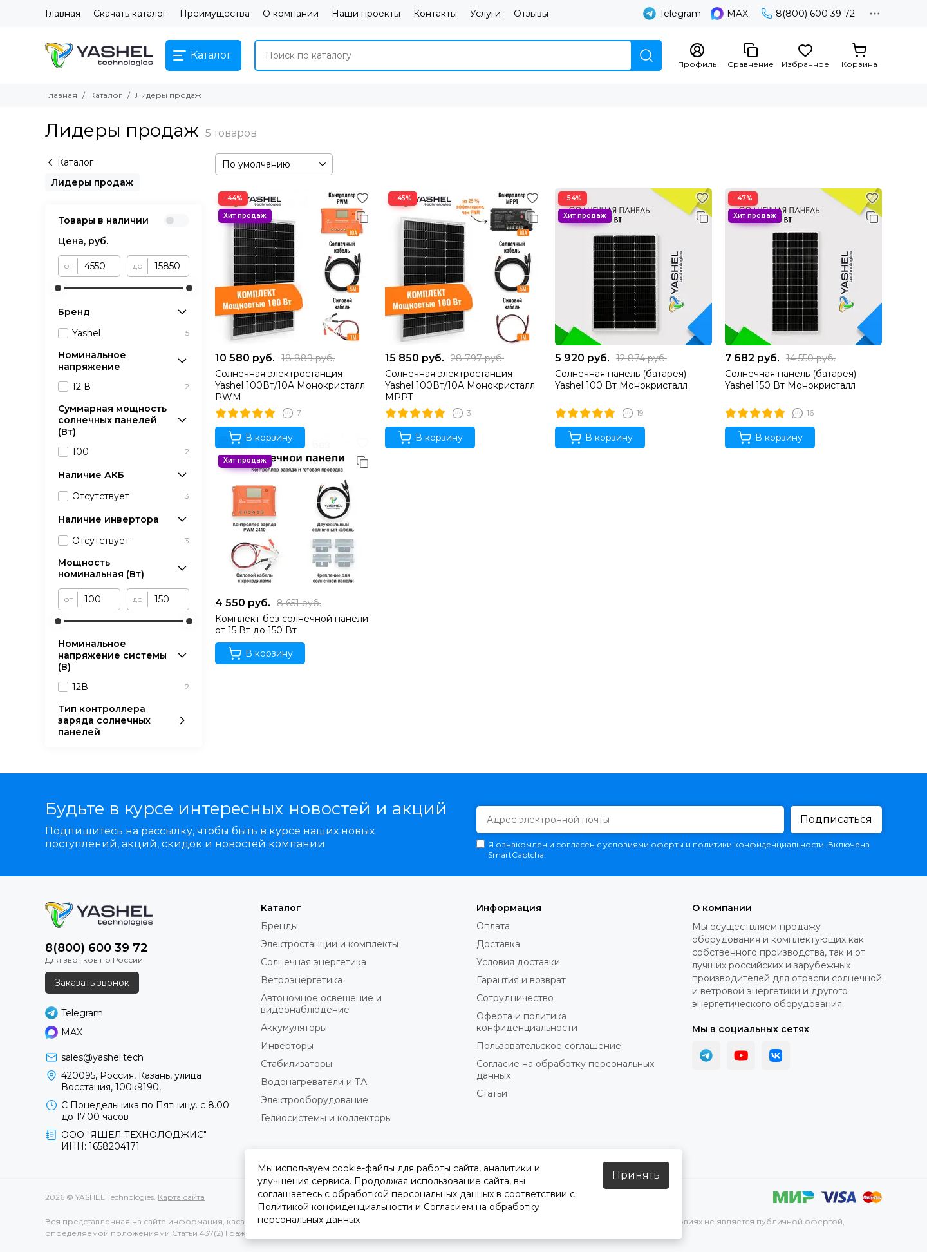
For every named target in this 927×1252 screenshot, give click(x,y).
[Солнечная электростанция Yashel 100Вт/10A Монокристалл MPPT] (463, 266)
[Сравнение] (750, 56)
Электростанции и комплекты (329, 944)
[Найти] (646, 55)
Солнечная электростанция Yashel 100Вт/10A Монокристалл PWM (290, 385)
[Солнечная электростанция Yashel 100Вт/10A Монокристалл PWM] (293, 266)
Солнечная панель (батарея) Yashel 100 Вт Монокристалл (621, 379)
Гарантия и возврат (521, 980)
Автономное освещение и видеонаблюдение (321, 1004)
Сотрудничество (515, 998)
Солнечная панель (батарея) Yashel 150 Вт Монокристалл (790, 379)
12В (130, 687)
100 (130, 451)
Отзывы (531, 13)
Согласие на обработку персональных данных (565, 1069)
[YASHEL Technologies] (99, 55)
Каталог (106, 95)
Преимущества (215, 13)
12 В (130, 386)
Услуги (485, 13)
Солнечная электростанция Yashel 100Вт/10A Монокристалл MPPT (460, 385)
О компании (291, 13)
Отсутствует (130, 496)
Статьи (491, 1093)
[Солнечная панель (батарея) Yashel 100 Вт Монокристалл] (633, 266)
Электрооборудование (314, 1100)
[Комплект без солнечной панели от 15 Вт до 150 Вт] (293, 511)
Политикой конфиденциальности (335, 1207)
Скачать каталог (130, 13)
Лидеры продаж (92, 182)
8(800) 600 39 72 (808, 13)
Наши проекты (366, 13)
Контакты (435, 13)
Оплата (493, 926)
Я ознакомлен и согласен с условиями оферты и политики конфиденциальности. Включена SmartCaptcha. (673, 850)
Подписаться (836, 819)
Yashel (130, 333)
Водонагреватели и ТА (314, 1082)
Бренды (279, 926)
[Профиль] (697, 56)
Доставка (498, 944)
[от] (99, 266)
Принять (636, 1175)
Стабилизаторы (296, 1064)
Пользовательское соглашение (548, 1046)
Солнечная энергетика (313, 962)
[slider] (58, 288)
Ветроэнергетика (301, 980)
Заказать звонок (92, 982)
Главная (62, 13)
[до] (168, 266)
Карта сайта (181, 1197)
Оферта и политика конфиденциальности (526, 1022)
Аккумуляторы (294, 1028)
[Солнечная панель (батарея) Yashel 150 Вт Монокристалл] (803, 266)
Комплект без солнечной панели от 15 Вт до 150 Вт (291, 624)
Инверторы (287, 1046)
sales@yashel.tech (102, 1057)
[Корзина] (859, 56)
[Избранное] (805, 56)
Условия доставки (518, 962)
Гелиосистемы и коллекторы (326, 1118)
